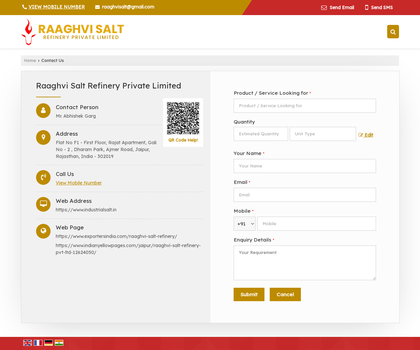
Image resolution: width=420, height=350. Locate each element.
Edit (366, 135)
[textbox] (323, 134)
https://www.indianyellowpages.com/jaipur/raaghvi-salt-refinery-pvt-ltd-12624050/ (128, 249)
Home (30, 60)
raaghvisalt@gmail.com (128, 7)
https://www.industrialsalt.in (86, 210)
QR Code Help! (183, 140)
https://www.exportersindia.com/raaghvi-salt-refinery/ (116, 236)
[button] (57, 7)
